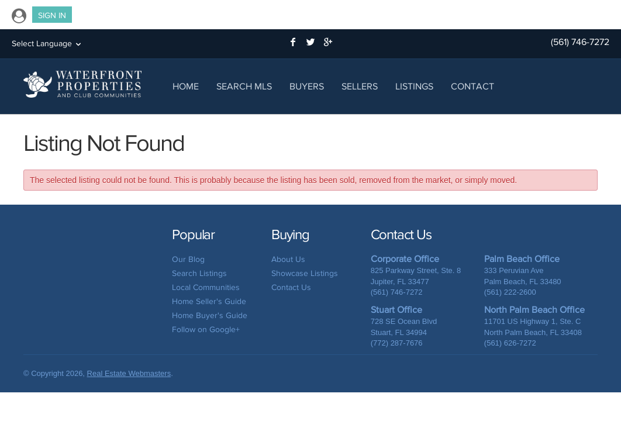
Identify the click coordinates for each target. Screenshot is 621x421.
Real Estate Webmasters (129, 373)
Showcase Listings (304, 273)
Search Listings (199, 273)
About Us (288, 259)
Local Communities (206, 287)
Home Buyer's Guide (209, 315)
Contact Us (291, 287)
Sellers (359, 86)
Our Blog (188, 259)
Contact (472, 86)
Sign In (52, 15)
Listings (414, 86)
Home (185, 86)
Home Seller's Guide (209, 301)
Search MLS (244, 86)
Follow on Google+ (206, 329)
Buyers (306, 86)
